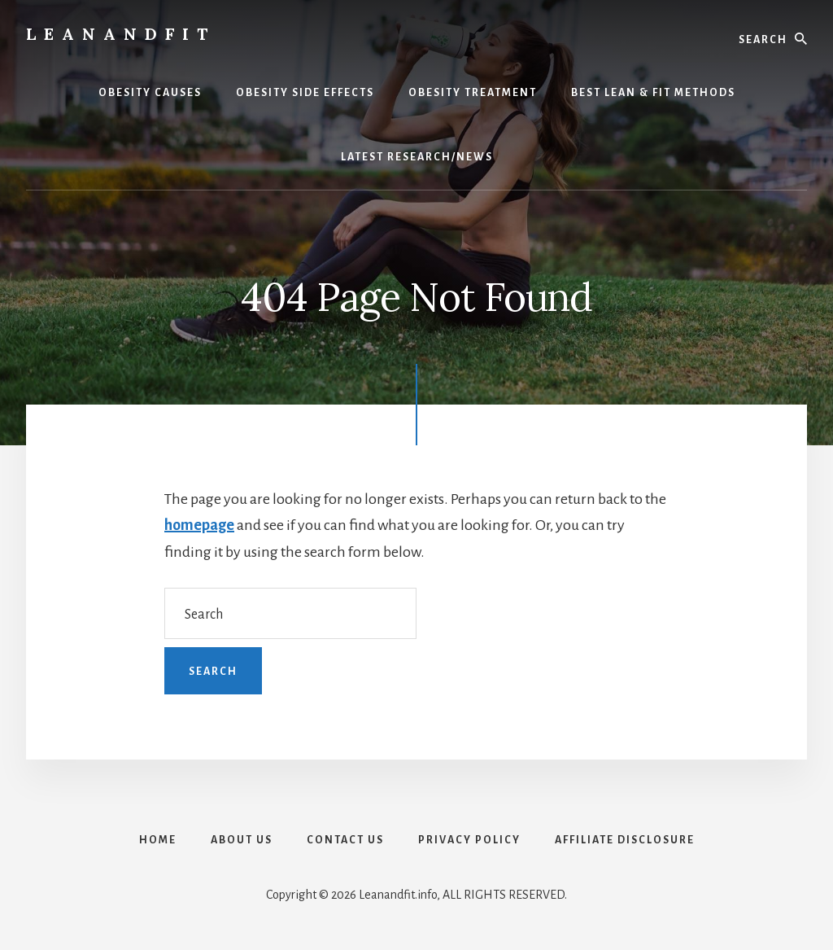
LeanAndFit (121, 34)
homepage (199, 525)
